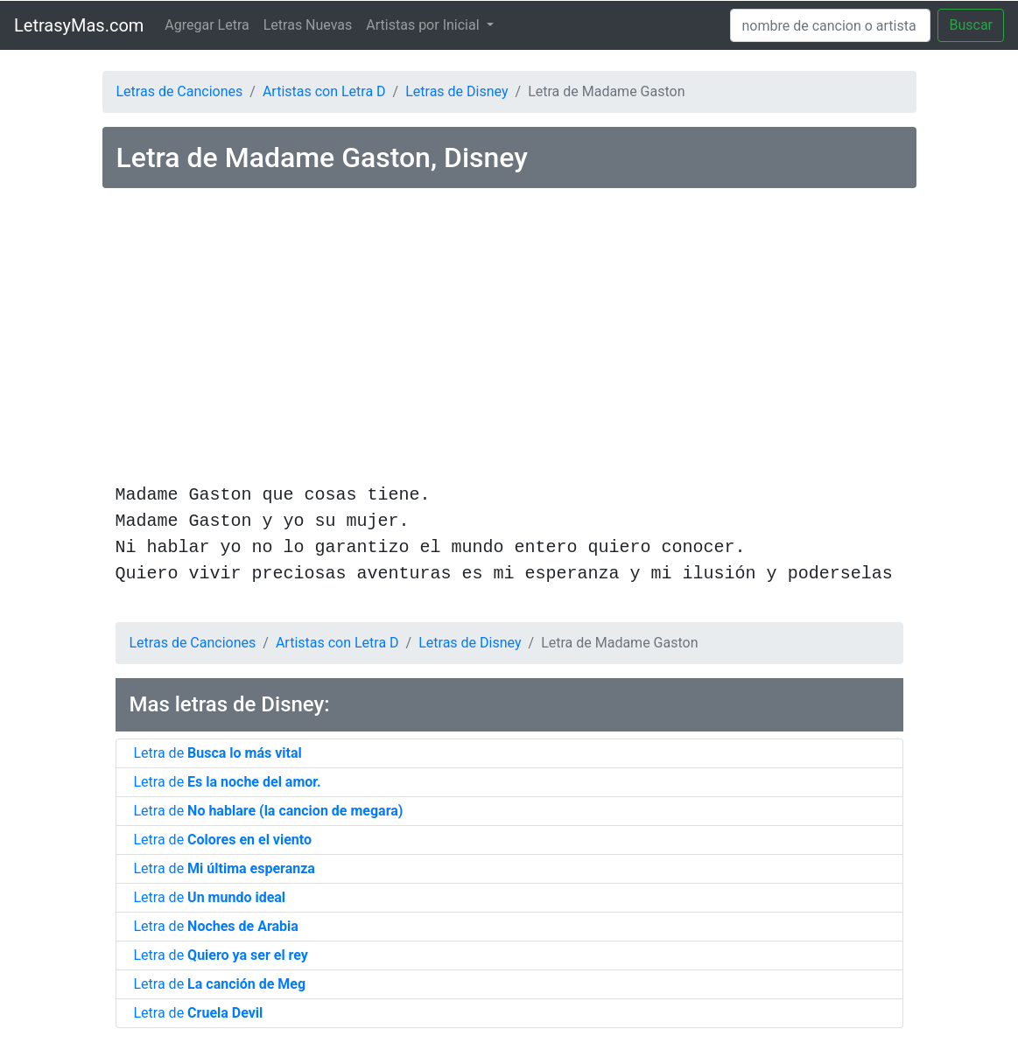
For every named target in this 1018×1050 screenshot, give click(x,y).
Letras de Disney (456, 91)
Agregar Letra (207, 25)
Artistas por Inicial (424, 25)
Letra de (218, 753)
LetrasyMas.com (79, 25)
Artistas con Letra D (324, 91)
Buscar (971, 25)
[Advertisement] (509, 338)
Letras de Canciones (179, 91)
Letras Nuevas (308, 25)
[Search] (830, 25)
